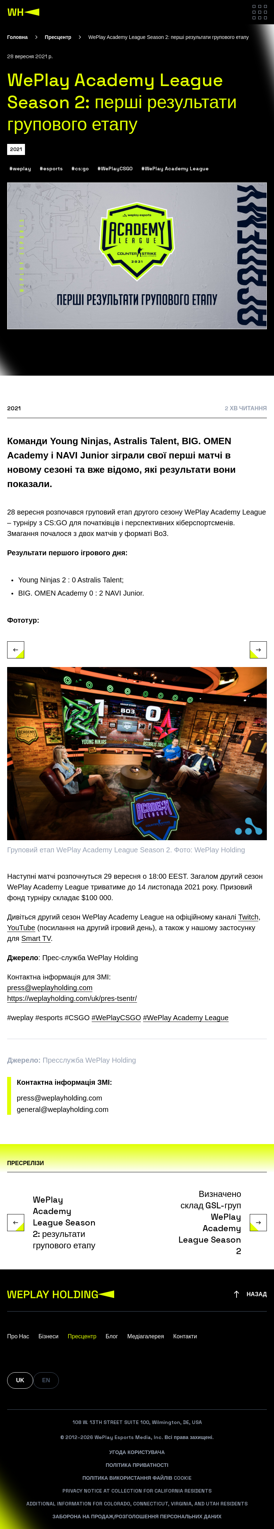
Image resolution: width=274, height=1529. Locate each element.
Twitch (248, 917)
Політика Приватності (137, 1465)
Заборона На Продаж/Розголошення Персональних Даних (137, 1516)
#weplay (20, 169)
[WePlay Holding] (24, 12)
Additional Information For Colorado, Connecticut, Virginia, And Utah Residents (137, 1503)
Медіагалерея (145, 1336)
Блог (112, 1336)
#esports (51, 169)
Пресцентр (58, 37)
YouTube (21, 928)
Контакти (185, 1336)
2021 (16, 149)
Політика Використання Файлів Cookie (137, 1478)
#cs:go (80, 169)
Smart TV (36, 939)
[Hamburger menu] (260, 12)
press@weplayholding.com (59, 1098)
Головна (17, 37)
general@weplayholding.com (62, 1110)
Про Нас (18, 1336)
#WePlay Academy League (175, 169)
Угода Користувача (137, 1452)
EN (46, 1380)
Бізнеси (49, 1336)
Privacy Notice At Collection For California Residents (137, 1491)
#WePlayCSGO (115, 169)
